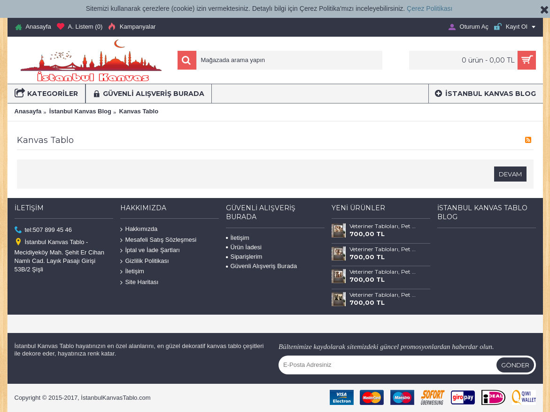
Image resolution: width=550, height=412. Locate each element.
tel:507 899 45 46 (43, 230)
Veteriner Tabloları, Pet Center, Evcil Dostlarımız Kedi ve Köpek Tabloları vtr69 (382, 226)
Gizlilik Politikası (144, 261)
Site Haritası (139, 282)
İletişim (132, 272)
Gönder (515, 365)
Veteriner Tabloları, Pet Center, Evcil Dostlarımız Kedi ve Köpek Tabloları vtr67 (382, 272)
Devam (510, 174)
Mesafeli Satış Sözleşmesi (158, 240)
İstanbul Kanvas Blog (80, 111)
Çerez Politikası (429, 8)
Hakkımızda (139, 229)
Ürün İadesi (244, 247)
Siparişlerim (244, 256)
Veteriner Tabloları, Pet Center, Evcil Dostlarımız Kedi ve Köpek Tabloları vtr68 (382, 249)
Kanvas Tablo (139, 111)
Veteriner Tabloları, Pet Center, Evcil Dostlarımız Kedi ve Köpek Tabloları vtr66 (382, 295)
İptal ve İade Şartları (150, 250)
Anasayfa (28, 111)
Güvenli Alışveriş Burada (261, 265)
